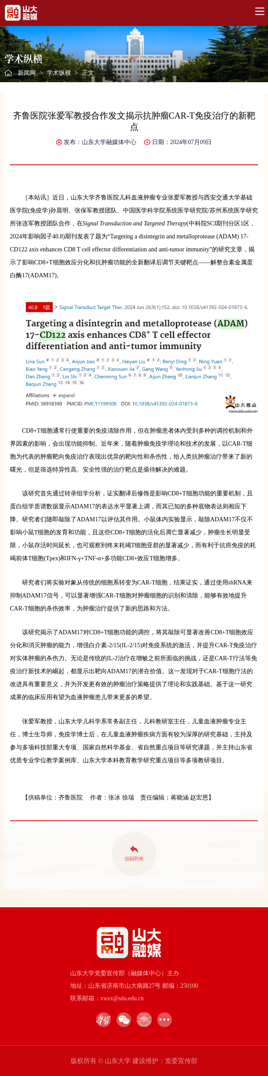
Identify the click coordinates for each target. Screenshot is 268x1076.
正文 (88, 73)
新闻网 (27, 73)
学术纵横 (59, 73)
